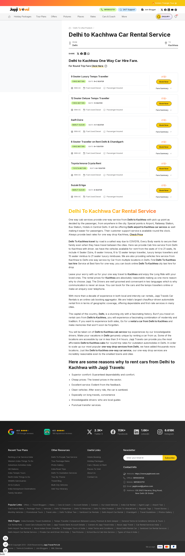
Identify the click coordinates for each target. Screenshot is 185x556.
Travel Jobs (51, 512)
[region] (31, 56)
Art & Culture (14, 485)
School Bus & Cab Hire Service (101, 532)
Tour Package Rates (60, 461)
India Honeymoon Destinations (22, 489)
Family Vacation (15, 493)
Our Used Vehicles (109, 505)
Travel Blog (56, 481)
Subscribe (170, 458)
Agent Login (144, 505)
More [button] (124, 16)
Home (10, 548)
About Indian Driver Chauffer (47, 528)
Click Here (99, 66)
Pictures (67, 16)
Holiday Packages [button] (22, 16)
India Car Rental (128, 505)
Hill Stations (13, 469)
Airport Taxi (157, 505)
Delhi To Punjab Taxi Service (64, 457)
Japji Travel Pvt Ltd (52, 545)
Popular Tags (145, 508)
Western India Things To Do (20, 461)
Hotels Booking (94, 457)
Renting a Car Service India (20, 457)
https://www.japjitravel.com (147, 473)
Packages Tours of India (74, 528)
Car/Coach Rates (16, 508)
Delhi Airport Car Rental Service (22, 532)
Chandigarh (131, 512)
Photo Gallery (57, 465)
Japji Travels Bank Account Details (69, 525)
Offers (54, 16)
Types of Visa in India (127, 532)
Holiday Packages (95, 461)
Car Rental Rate (15, 525)
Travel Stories (160, 508)
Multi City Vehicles (59, 485)
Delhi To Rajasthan (62, 508)
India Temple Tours (16, 473)
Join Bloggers (42, 548)
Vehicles (47, 508)
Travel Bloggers (39, 505)
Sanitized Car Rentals (89, 512)
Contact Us (92, 477)
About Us (91, 473)
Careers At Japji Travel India (101, 525)
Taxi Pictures (78, 532)
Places (81, 16)
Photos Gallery (165, 512)
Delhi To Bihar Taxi (68, 512)
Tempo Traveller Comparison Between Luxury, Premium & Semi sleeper (86, 521)
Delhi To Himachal (82, 508)
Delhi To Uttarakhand (126, 508)
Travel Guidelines (148, 512)
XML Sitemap (56, 548)
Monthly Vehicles (15, 512)
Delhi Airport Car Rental (112, 512)
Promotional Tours (34, 512)
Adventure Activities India (19, 465)
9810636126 (138, 478)
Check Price (136, 234)
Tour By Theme (58, 477)
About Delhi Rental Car (126, 528)
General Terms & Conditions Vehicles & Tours (142, 521)
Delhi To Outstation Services (64, 473)
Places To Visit (94, 469)
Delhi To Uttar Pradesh (82, 28)
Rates (93, 16)
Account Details (81, 505)
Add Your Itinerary (59, 489)
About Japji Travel (125, 525)
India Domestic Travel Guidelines (36, 521)
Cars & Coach (108, 16)
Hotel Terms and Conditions (100, 528)
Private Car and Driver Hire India (54, 532)
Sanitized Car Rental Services (153, 528)
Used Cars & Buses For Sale (38, 525)
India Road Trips (58, 469)
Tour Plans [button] (41, 16)
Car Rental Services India (147, 525)
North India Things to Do (19, 477)
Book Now (163, 82)
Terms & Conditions (24, 548)
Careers (94, 505)
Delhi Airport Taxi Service (19, 528)
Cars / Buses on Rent (97, 465)
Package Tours (34, 508)
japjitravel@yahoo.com (142, 486)
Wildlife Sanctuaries (17, 481)
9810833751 (139, 482)
